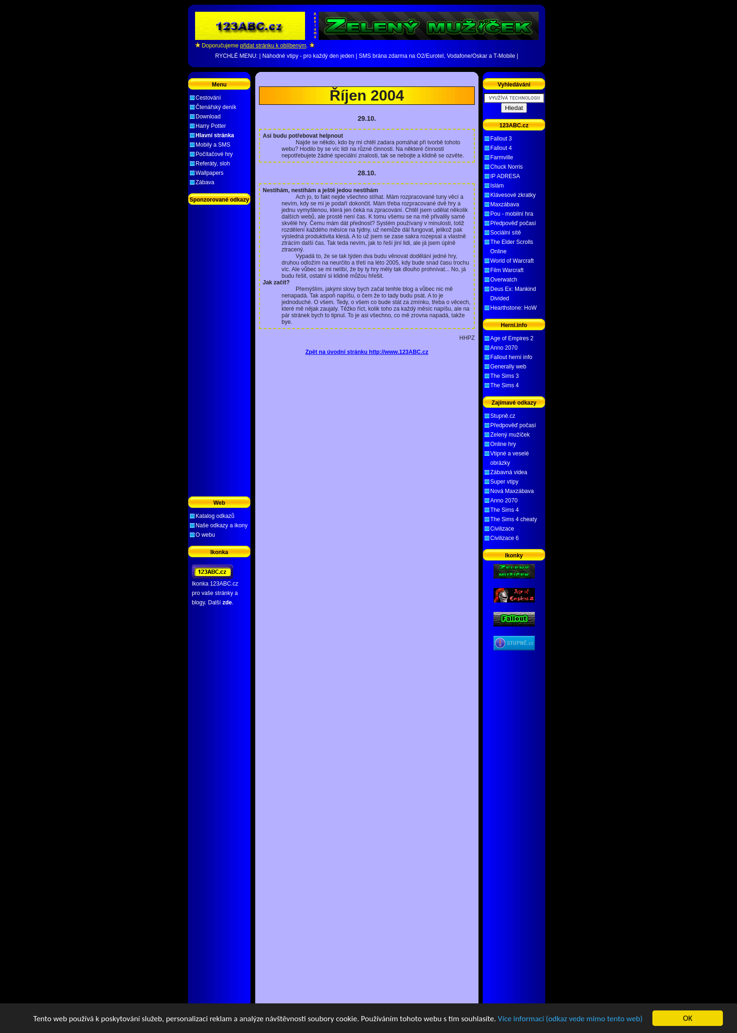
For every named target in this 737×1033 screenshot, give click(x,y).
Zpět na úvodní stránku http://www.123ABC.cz (367, 352)
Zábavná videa (508, 472)
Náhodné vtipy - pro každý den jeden (308, 56)
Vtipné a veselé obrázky (509, 458)
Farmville (501, 157)
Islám (497, 185)
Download (208, 116)
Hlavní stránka (215, 135)
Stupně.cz (502, 416)
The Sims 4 (504, 385)
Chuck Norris (506, 167)
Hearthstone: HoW (513, 308)
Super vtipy (504, 481)
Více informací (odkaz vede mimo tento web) (570, 1019)
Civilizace (502, 528)
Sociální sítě (505, 232)
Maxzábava (504, 204)
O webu (205, 535)
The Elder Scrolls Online (511, 247)
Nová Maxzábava (512, 491)
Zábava (205, 182)
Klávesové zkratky (513, 195)
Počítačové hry (214, 154)
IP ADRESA (505, 176)
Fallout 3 (501, 138)
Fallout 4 (501, 148)
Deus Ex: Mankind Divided (513, 294)
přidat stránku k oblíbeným (273, 45)
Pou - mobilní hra (511, 214)
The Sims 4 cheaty (513, 519)
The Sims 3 (504, 376)
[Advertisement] (367, 79)
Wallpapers (210, 173)
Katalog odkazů (215, 516)
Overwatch (503, 279)
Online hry (503, 444)
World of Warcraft (512, 261)
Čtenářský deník (216, 107)
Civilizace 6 (504, 538)
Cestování (208, 97)
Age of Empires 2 (511, 338)
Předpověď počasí (513, 223)
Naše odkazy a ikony (222, 525)
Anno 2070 (503, 347)
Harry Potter (211, 126)
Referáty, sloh (213, 163)
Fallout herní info (511, 357)
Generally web (508, 366)
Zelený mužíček (510, 434)
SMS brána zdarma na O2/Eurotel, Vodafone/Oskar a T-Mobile (437, 56)
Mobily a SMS (213, 144)
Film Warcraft (507, 270)
